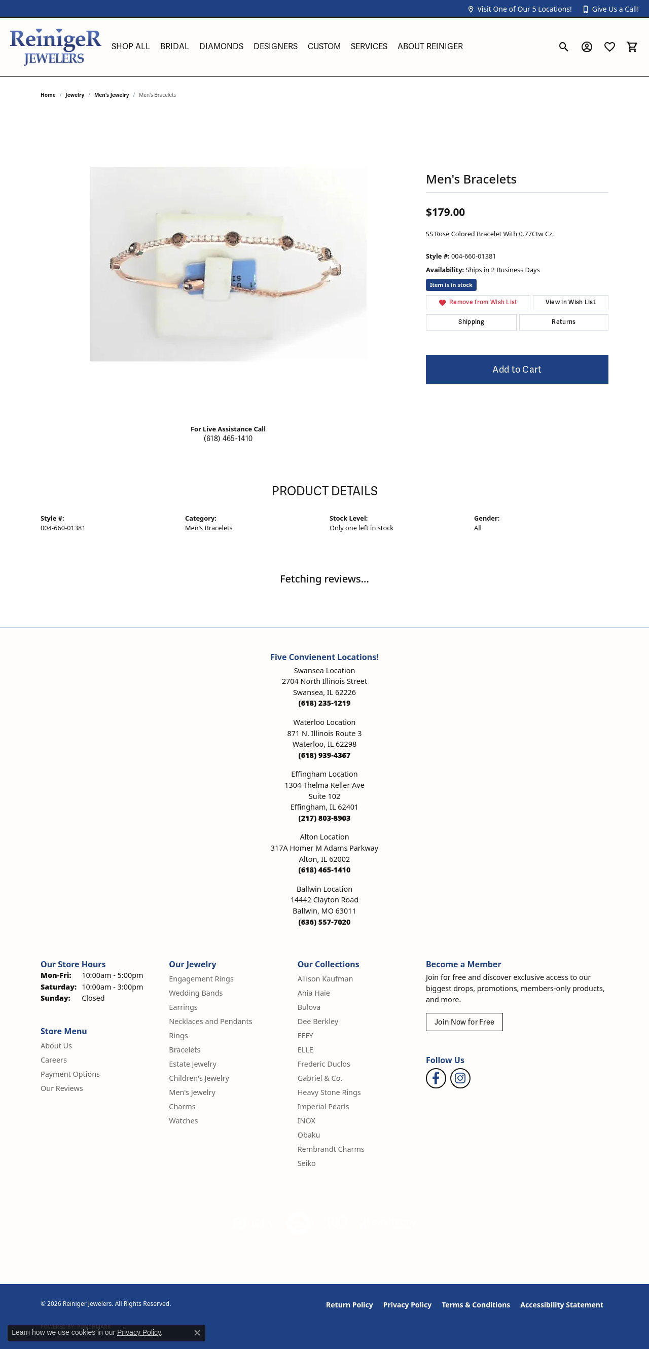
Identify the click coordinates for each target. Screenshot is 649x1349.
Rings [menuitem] (178, 1035)
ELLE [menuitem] (305, 1049)
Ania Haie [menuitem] (314, 993)
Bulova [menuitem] (309, 1007)
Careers (54, 1060)
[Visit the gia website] (253, 1223)
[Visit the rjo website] (337, 1223)
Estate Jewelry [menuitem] (192, 1064)
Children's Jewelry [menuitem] (199, 1078)
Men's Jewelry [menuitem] (192, 1092)
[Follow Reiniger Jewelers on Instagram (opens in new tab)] (460, 1078)
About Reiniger (430, 47)
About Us (56, 1045)
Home (48, 94)
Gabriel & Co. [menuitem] (320, 1078)
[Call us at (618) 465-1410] (325, 869)
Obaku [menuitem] (309, 1135)
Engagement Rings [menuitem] (201, 978)
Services (369, 47)
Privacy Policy (407, 1304)
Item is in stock (451, 284)
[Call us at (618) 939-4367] (325, 755)
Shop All (131, 47)
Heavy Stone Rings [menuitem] (329, 1092)
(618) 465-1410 (228, 438)
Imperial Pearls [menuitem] (323, 1106)
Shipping (471, 322)
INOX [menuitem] (306, 1120)
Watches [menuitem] (183, 1120)
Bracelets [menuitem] (184, 1049)
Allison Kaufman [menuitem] (325, 978)
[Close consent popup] (197, 1333)
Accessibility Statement (561, 1304)
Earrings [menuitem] (183, 1007)
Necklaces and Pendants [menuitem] (210, 1021)
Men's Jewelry (111, 94)
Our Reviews (62, 1088)
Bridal (174, 47)
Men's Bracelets (209, 527)
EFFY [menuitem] (305, 1035)
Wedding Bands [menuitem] (196, 993)
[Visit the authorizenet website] (299, 1223)
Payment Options (70, 1074)
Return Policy (349, 1304)
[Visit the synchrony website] (388, 1223)
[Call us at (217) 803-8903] (325, 818)
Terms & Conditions (476, 1304)
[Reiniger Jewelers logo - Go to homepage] (55, 47)
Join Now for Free (464, 1022)
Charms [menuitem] (182, 1106)
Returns (563, 322)
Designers (276, 47)
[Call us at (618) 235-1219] (325, 703)
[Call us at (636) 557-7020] (325, 922)
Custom (324, 47)
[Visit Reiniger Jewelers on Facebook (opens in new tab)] (436, 1078)
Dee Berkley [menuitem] (318, 1021)
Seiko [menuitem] (307, 1163)
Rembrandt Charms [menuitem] (331, 1149)
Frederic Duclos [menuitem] (324, 1064)
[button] (519, 9)
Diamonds (221, 47)
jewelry (74, 94)
